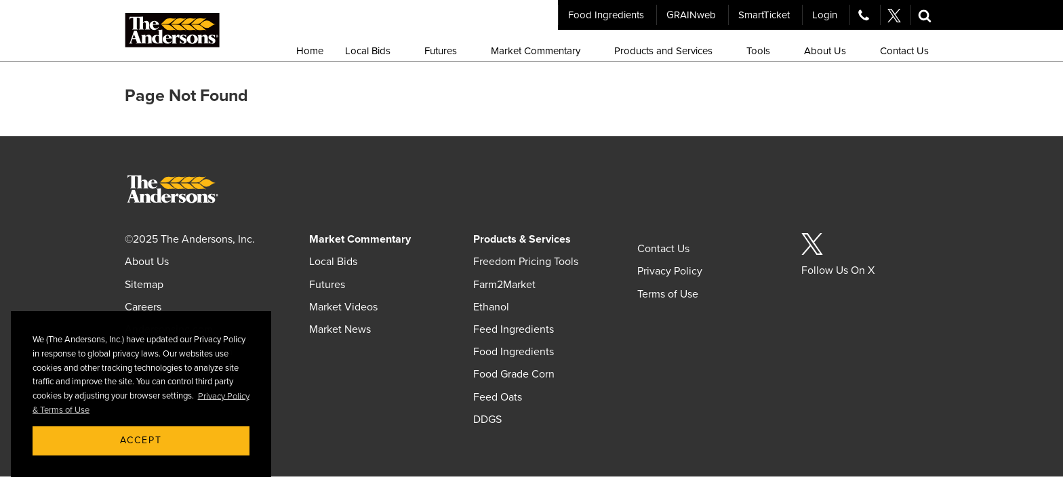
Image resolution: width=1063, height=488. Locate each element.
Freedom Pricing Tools (525, 261)
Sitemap (144, 284)
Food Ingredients (606, 15)
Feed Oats (497, 397)
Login (824, 15)
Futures (327, 284)
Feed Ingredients (513, 329)
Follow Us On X (838, 270)
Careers (143, 307)
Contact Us (663, 249)
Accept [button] (141, 440)
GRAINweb (691, 15)
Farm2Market (504, 284)
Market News (340, 329)
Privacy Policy (669, 271)
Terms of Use (667, 294)
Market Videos (343, 307)
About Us (147, 261)
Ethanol (491, 307)
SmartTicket (764, 15)
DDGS (487, 419)
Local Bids (333, 261)
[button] (924, 15)
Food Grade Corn (514, 374)
